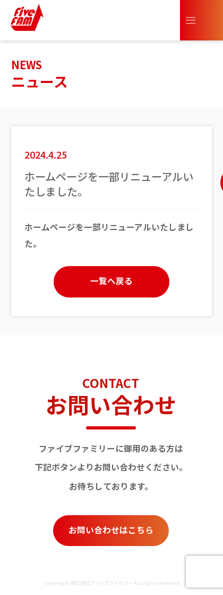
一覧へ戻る (111, 281)
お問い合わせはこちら (110, 530)
